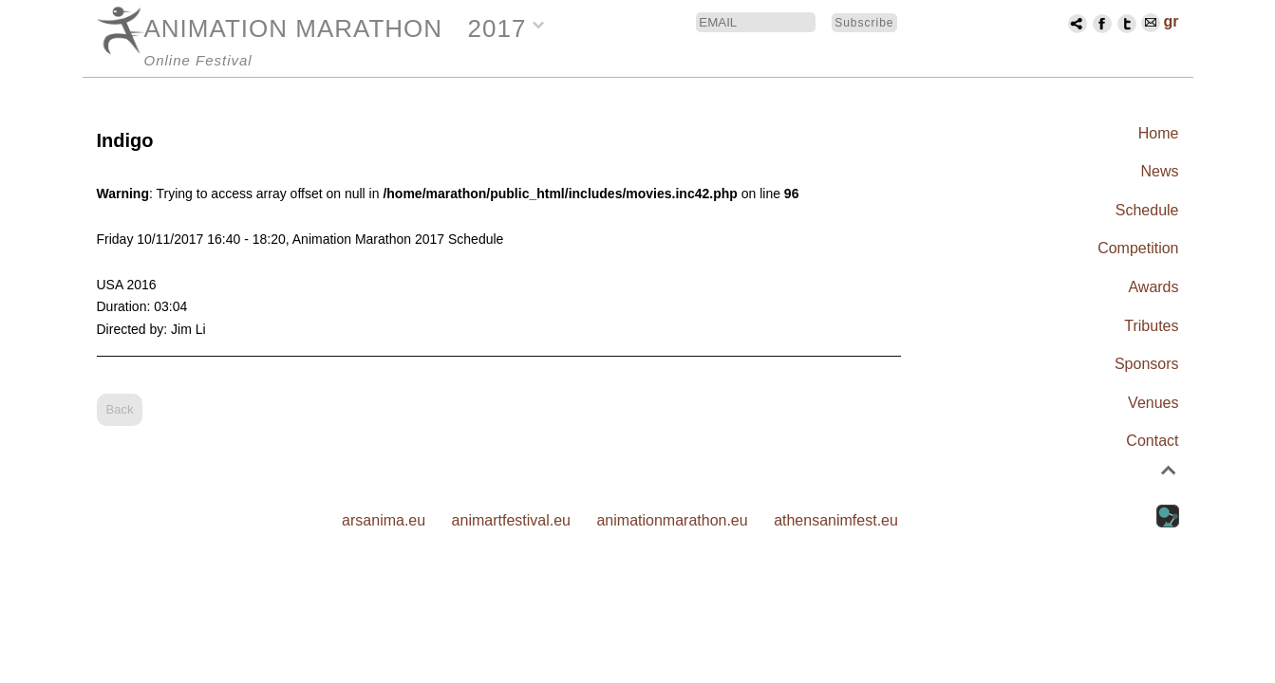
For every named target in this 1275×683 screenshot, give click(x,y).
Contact (1152, 441)
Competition (1137, 248)
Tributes (1151, 326)
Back (120, 409)
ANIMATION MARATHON (293, 28)
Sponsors (1147, 364)
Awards (1153, 287)
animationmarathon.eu (671, 520)
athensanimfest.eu (836, 520)
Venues (1153, 403)
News (1159, 171)
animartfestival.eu (511, 520)
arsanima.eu (383, 520)
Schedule (1147, 210)
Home (1158, 133)
